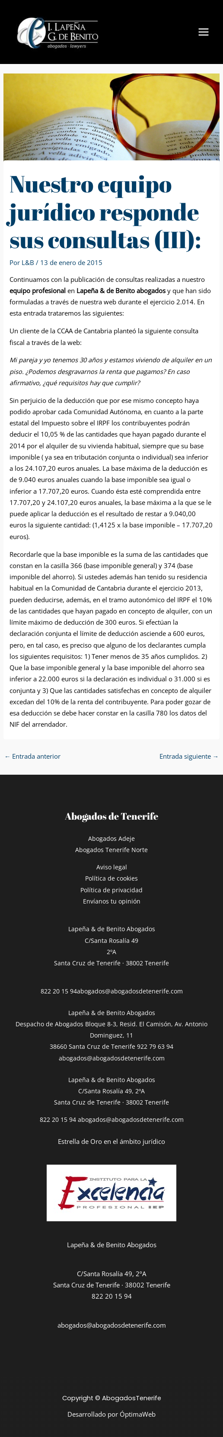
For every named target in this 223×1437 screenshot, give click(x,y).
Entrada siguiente (189, 756)
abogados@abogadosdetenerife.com (130, 991)
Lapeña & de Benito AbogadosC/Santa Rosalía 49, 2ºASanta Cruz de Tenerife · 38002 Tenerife (111, 1091)
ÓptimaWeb (138, 1414)
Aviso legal (111, 867)
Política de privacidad (111, 890)
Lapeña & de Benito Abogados (111, 929)
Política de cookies (111, 878)
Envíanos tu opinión (111, 901)
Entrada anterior (32, 756)
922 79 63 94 (155, 1046)
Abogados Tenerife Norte (111, 850)
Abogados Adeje (111, 838)
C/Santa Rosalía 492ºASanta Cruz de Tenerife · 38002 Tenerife (111, 952)
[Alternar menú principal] (203, 32)
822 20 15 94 (59, 991)
